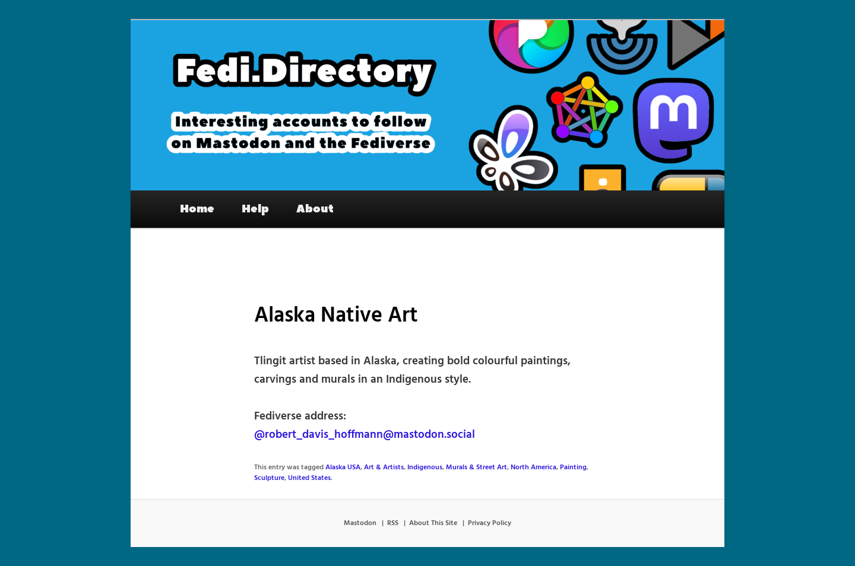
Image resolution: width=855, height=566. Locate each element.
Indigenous (424, 467)
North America (533, 467)
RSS (392, 523)
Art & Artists (384, 467)
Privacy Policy (489, 523)
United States (309, 478)
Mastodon (360, 523)
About (315, 209)
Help (255, 209)
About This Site (433, 523)
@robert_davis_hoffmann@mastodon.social (364, 435)
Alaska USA (342, 467)
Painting (573, 467)
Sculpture (269, 478)
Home (197, 209)
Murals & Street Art (476, 467)
